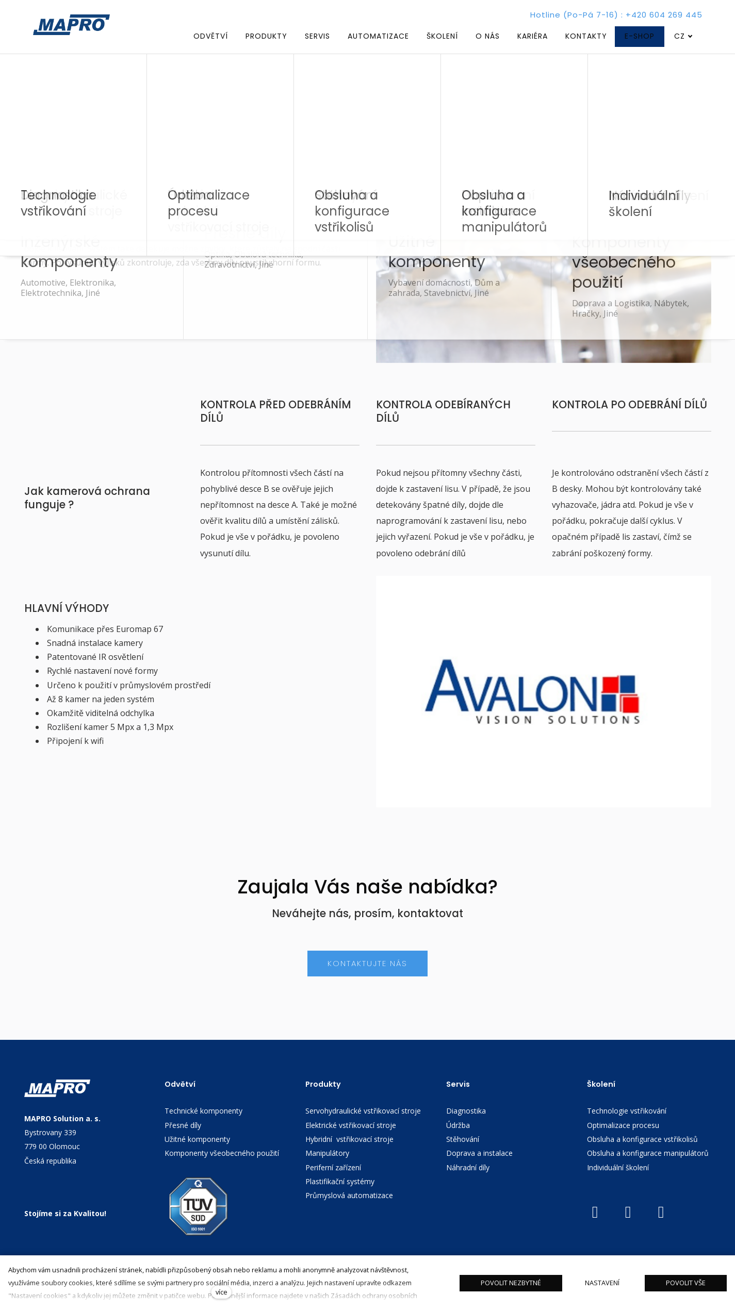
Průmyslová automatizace (349, 1213)
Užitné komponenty (197, 1157)
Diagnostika (466, 1129)
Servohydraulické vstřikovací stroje (363, 1129)
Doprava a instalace (479, 1171)
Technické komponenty (203, 1129)
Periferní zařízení (333, 1185)
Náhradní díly (467, 1185)
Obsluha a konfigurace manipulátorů (648, 1171)
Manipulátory (327, 1171)
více (221, 1292)
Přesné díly (183, 1143)
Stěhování (462, 1157)
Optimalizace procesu (623, 1143)
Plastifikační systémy (339, 1199)
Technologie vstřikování (626, 1129)
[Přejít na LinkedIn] (628, 1230)
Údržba (458, 1143)
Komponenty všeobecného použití (222, 1171)
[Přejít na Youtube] (595, 1230)
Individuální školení (619, 1185)
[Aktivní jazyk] (683, 36)
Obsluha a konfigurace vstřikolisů (642, 1157)
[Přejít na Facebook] (661, 1230)
